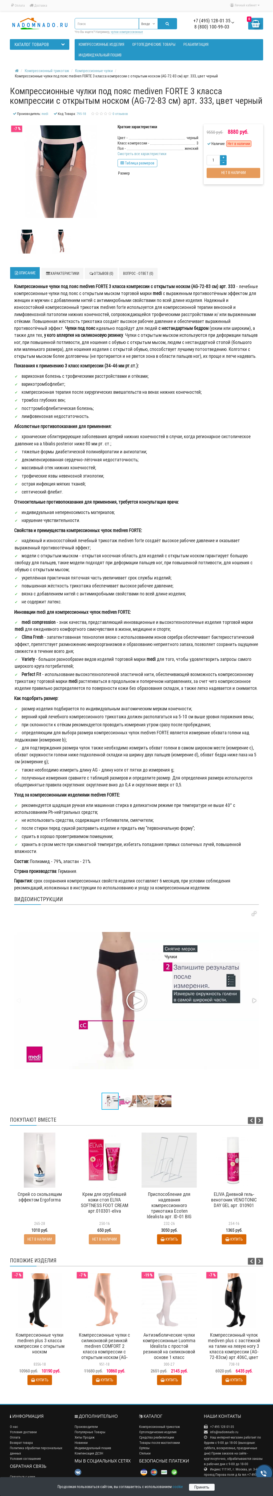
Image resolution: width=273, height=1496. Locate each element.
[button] (254, 913)
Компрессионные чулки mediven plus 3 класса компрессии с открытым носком (40, 1343)
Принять (201, 1487)
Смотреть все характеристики (142, 153)
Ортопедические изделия (157, 1432)
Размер (124, 173)
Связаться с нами (22, 1476)
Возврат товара (21, 1442)
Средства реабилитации (156, 1437)
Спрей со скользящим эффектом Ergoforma (40, 1197)
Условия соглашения (25, 1458)
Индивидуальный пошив (93, 1448)
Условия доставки (23, 1432)
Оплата (18, 5)
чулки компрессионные (127, 32)
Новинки (81, 1442)
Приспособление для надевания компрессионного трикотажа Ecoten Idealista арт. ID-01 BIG (169, 1205)
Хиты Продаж (85, 1437)
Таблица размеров (137, 163)
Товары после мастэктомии (159, 1442)
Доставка (38, 5)
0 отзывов (120, 113)
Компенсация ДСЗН (89, 1453)
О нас (14, 1426)
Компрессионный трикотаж (159, 1426)
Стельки (145, 1453)
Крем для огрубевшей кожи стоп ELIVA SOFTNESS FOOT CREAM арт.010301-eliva (104, 1202)
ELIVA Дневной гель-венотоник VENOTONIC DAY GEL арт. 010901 (234, 1199)
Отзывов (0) (101, 273)
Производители (86, 1426)
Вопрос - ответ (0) (138, 273)
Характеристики (62, 273)
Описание (25, 273)
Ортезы (144, 1448)
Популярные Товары (90, 1432)
